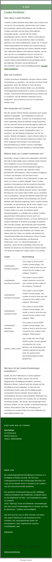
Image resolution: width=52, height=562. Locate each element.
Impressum (8, 532)
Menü (26, 7)
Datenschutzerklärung (12, 552)
